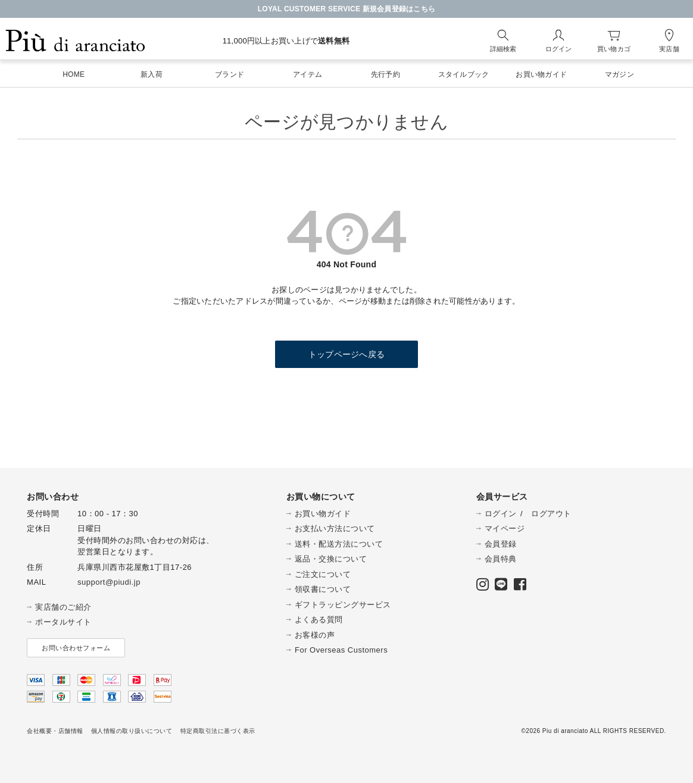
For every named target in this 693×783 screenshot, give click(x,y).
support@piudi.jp (109, 582)
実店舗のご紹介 (63, 607)
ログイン (501, 513)
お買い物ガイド (323, 513)
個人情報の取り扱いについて (132, 731)
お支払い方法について (335, 528)
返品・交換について (331, 558)
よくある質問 (319, 619)
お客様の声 (315, 635)
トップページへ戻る (346, 354)
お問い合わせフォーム (76, 647)
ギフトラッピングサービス (343, 604)
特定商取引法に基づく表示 (217, 731)
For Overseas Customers (341, 649)
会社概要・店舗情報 (55, 731)
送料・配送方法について (339, 543)
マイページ (505, 528)
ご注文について (323, 574)
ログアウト (551, 513)
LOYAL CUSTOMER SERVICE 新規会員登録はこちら (347, 9)
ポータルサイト (63, 621)
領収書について (323, 589)
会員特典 (501, 558)
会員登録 (501, 543)
